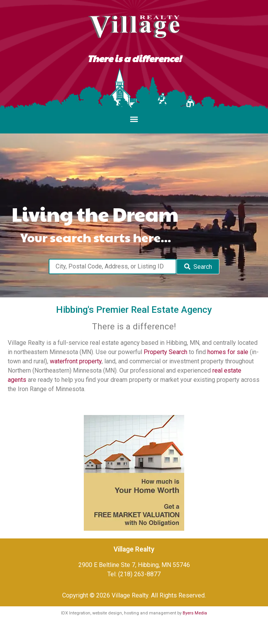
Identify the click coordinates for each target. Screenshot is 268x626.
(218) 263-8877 (139, 574)
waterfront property (76, 361)
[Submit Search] (197, 266)
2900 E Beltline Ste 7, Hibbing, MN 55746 (134, 565)
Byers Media (195, 613)
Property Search (165, 352)
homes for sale (227, 352)
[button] (134, 119)
